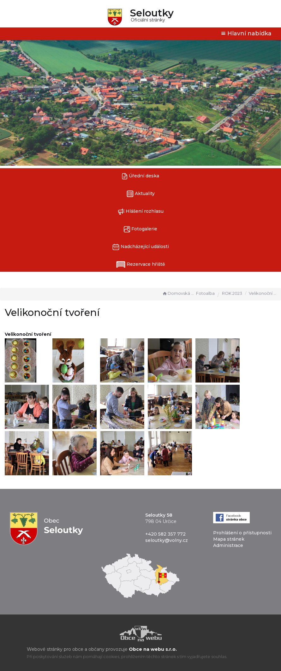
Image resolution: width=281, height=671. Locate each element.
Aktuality (141, 194)
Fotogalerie (140, 229)
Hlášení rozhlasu (141, 211)
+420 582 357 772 (165, 534)
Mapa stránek (228, 539)
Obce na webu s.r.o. (153, 649)
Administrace (228, 545)
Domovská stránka (178, 293)
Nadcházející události (140, 247)
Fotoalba (205, 293)
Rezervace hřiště (140, 264)
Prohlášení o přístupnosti (242, 533)
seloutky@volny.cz (166, 540)
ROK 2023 (232, 293)
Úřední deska (140, 176)
